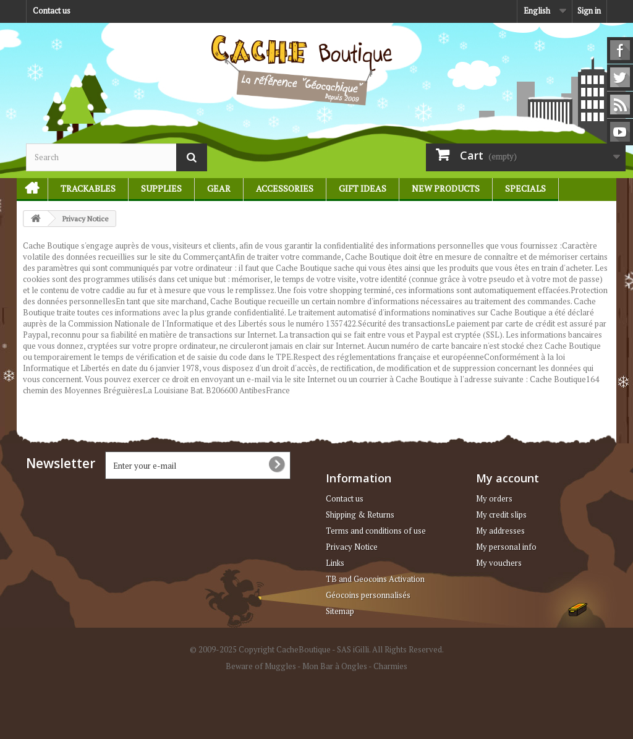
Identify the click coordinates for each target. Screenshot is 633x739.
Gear (219, 188)
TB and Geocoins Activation (375, 578)
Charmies (390, 666)
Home (26, 188)
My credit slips (501, 514)
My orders (494, 498)
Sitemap (340, 611)
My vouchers (499, 562)
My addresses (500, 530)
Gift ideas (362, 188)
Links (335, 562)
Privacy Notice (352, 546)
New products (446, 188)
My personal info (506, 546)
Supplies (161, 188)
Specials (525, 188)
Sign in (589, 10)
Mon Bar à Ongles (334, 666)
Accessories (284, 188)
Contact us (51, 10)
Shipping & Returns (360, 514)
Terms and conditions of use (376, 530)
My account (507, 478)
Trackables (88, 188)
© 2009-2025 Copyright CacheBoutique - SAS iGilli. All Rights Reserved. (317, 649)
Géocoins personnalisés (368, 594)
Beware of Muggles (261, 666)
